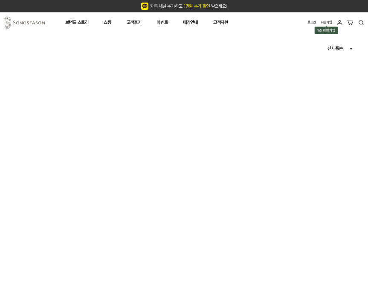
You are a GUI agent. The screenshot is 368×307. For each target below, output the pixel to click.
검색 (361, 23)
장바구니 (350, 23)
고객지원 (220, 22)
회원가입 (326, 23)
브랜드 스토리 (77, 22)
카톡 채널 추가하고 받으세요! (188, 6)
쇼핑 (107, 22)
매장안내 (190, 22)
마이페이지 (339, 23)
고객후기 (134, 22)
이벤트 (162, 22)
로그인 (311, 22)
